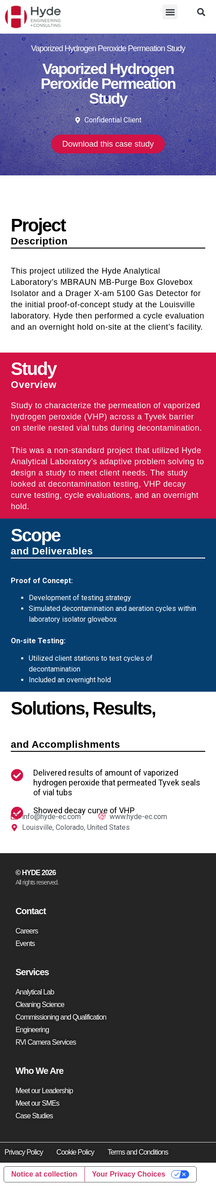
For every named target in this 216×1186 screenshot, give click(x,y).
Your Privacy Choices (128, 1174)
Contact (30, 911)
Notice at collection (44, 1174)
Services (31, 972)
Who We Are (39, 1071)
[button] (170, 11)
